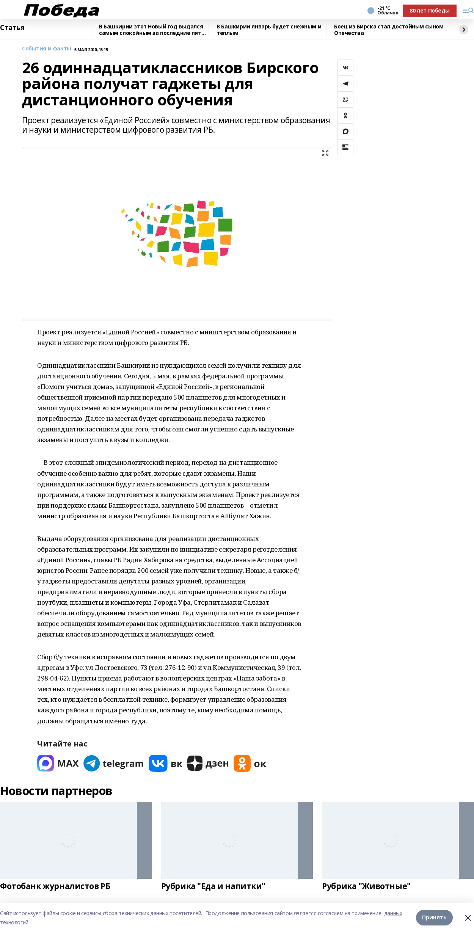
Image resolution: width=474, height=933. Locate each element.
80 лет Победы (430, 10)
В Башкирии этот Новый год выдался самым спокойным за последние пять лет (151, 30)
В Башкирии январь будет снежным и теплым (269, 30)
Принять (434, 917)
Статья (12, 28)
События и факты (46, 48)
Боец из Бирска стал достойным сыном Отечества (388, 30)
